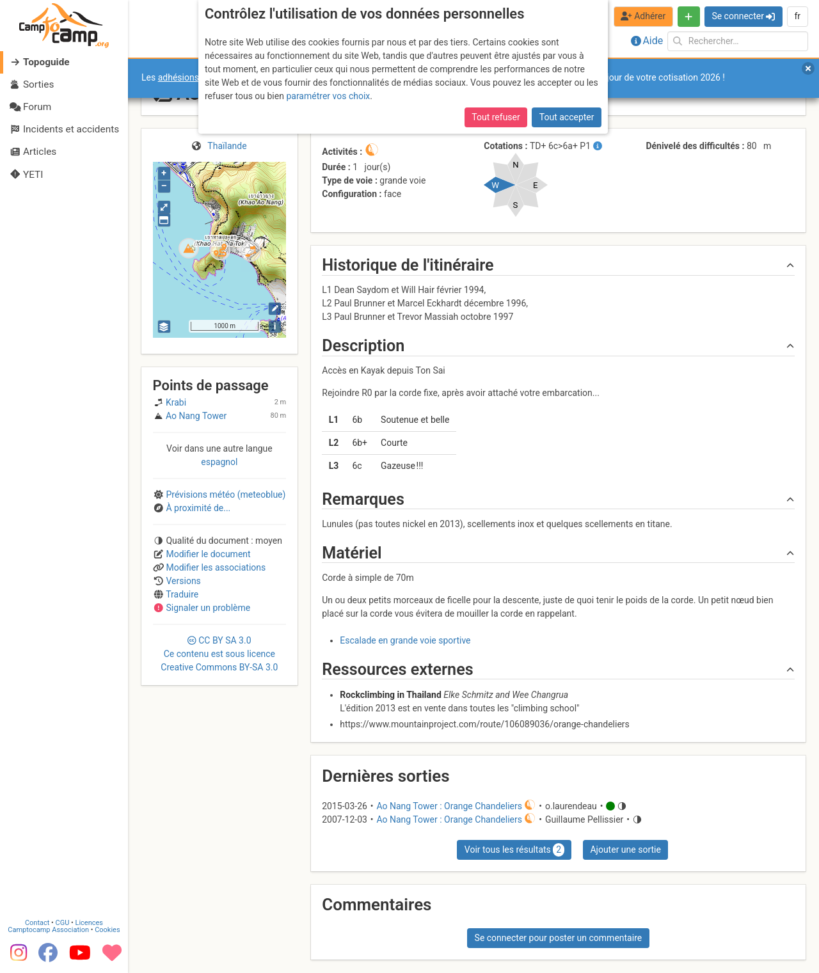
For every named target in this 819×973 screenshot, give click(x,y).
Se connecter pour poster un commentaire (558, 938)
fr (797, 16)
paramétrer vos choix (328, 96)
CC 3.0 (219, 653)
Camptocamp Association (48, 930)
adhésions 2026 (189, 77)
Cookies (107, 930)
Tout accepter (566, 117)
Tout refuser (496, 117)
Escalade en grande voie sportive (405, 640)
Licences (89, 923)
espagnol (219, 462)
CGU (63, 923)
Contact (37, 923)
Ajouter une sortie (625, 849)
